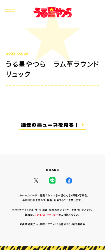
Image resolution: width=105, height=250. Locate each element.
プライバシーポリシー (46, 214)
